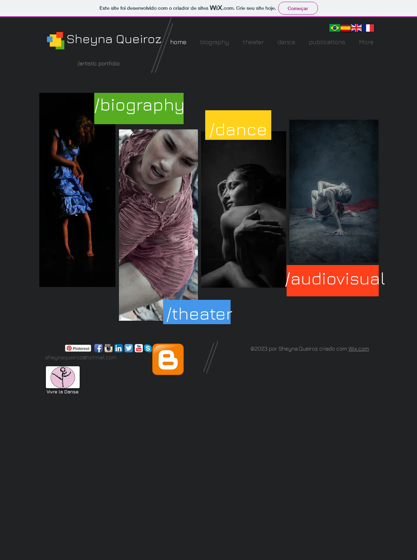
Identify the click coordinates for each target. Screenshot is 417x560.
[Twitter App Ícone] (129, 348)
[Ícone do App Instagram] (108, 348)
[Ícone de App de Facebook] (98, 348)
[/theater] (199, 313)
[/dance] (238, 129)
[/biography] (139, 104)
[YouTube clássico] (139, 348)
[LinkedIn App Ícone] (118, 348)
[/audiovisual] (334, 278)
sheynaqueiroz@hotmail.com (81, 357)
